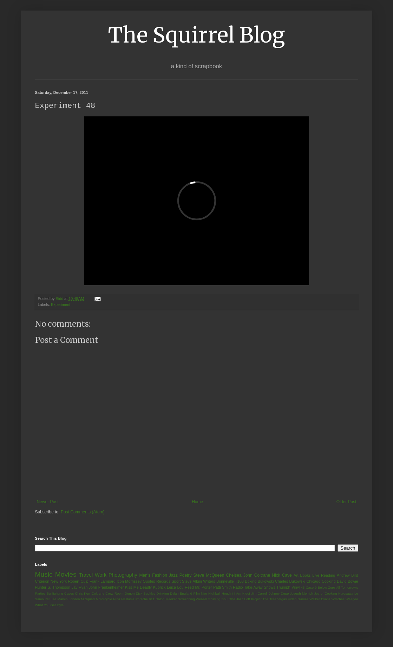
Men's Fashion (153, 575)
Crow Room (114, 594)
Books (305, 576)
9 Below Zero (325, 588)
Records (163, 581)
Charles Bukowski (290, 581)
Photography (123, 575)
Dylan (174, 594)
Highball (214, 594)
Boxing (250, 581)
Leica (171, 587)
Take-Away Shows (259, 587)
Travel (86, 575)
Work (100, 575)
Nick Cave (282, 575)
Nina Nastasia (123, 599)
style (60, 605)
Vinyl (296, 587)
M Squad (88, 599)
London (74, 599)
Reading (328, 576)
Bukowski (266, 581)
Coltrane (98, 594)
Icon (120, 581)
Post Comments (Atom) (83, 512)
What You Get (45, 605)
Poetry (185, 575)
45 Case (307, 588)
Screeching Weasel (192, 599)
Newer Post (48, 502)
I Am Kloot (242, 594)
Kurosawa (345, 594)
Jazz (173, 575)
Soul (225, 599)
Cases (69, 594)
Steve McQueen (209, 575)
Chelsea (234, 575)
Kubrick (159, 587)
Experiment (60, 305)
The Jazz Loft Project (245, 599)
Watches (338, 599)
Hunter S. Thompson (53, 587)
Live (315, 576)
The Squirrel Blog (196, 35)
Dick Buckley (146, 594)
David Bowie (347, 581)
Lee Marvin (59, 599)
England (186, 594)
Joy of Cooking (325, 594)
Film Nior (200, 594)
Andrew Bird (347, 576)
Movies (66, 574)
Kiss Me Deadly (138, 587)
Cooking (329, 581)
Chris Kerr (83, 594)
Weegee (352, 599)
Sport (176, 581)
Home (197, 502)
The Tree (269, 599)
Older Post (346, 502)
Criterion (42, 581)
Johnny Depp (279, 594)
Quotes (149, 581)
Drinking (163, 594)
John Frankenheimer (106, 587)
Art (296, 576)
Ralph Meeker (166, 599)
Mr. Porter (203, 587)
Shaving (214, 599)
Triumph (283, 587)
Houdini (227, 594)
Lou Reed (185, 587)
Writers (209, 581)
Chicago (314, 581)
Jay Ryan (80, 587)
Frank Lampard (103, 581)
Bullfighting (55, 594)
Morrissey (133, 581)
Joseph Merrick (301, 594)
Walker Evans (319, 599)
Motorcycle (104, 599)
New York (59, 581)
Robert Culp (78, 581)
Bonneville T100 (230, 581)
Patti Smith (222, 587)
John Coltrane (256, 575)
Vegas (282, 599)
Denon (130, 594)
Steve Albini (192, 581)
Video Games (298, 599)
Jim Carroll (259, 594)
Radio (238, 587)
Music (44, 574)
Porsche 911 (145, 599)
